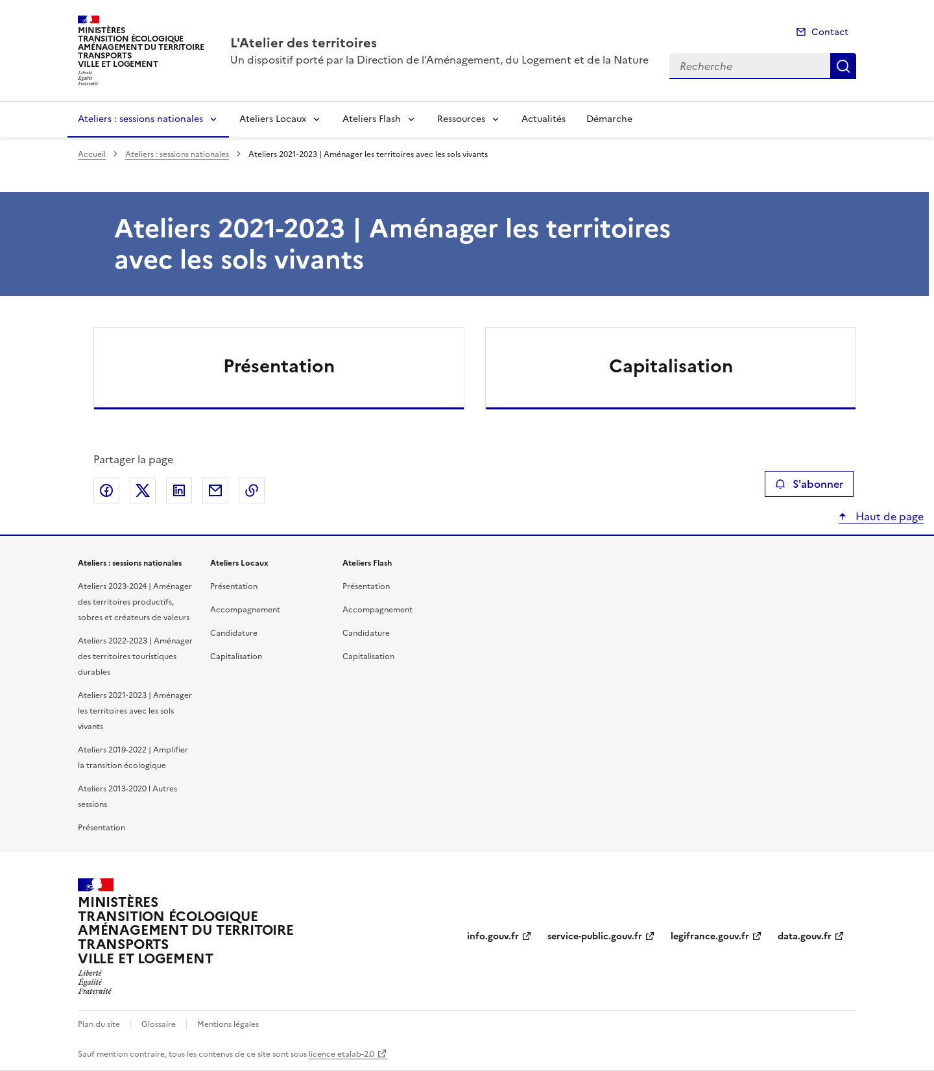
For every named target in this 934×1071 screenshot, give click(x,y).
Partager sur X (143, 490)
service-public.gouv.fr (594, 936)
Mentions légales (228, 1024)
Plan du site (99, 1024)
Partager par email (215, 490)
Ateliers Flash (371, 119)
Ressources (461, 119)
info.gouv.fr (493, 936)
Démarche (609, 119)
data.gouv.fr (805, 936)
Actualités (543, 119)
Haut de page (888, 516)
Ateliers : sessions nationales (140, 119)
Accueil (92, 154)
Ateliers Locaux (272, 119)
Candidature (233, 633)
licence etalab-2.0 (341, 1054)
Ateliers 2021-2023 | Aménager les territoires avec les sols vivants (135, 711)
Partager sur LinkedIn (179, 490)
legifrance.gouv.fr (710, 936)
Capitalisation (671, 366)
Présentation (279, 366)
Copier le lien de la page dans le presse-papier (252, 490)
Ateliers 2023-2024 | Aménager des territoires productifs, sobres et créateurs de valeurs (135, 602)
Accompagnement (245, 610)
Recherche (843, 66)
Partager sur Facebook (106, 490)
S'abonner (809, 484)
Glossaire (158, 1024)
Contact (829, 32)
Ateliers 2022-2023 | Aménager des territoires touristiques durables (135, 656)
